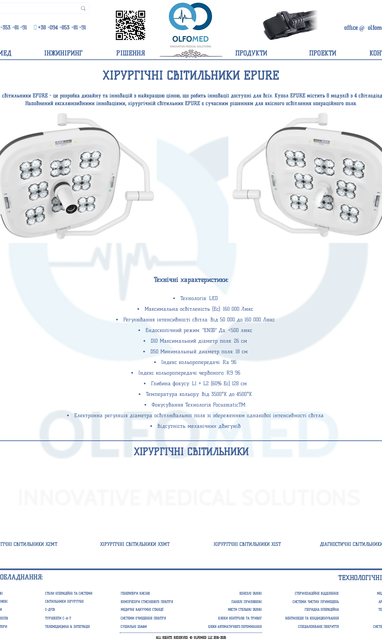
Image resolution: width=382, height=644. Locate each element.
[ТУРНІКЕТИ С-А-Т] (77, 618)
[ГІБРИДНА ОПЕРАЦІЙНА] (307, 610)
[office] (351, 28)
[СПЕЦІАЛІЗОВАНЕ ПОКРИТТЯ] (307, 627)
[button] (152, 594)
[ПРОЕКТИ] (322, 53)
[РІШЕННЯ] (130, 53)
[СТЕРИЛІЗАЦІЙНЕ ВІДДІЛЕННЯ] (304, 594)
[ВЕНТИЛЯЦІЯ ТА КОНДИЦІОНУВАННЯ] (307, 618)
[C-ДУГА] (77, 610)
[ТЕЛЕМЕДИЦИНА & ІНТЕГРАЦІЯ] (77, 627)
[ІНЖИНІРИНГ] (63, 53)
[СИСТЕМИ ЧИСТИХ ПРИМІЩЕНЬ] (307, 602)
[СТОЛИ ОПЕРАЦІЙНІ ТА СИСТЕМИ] (77, 594)
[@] (361, 28)
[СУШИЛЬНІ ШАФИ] (152, 627)
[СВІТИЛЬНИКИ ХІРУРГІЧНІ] (77, 602)
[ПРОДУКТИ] (251, 53)
